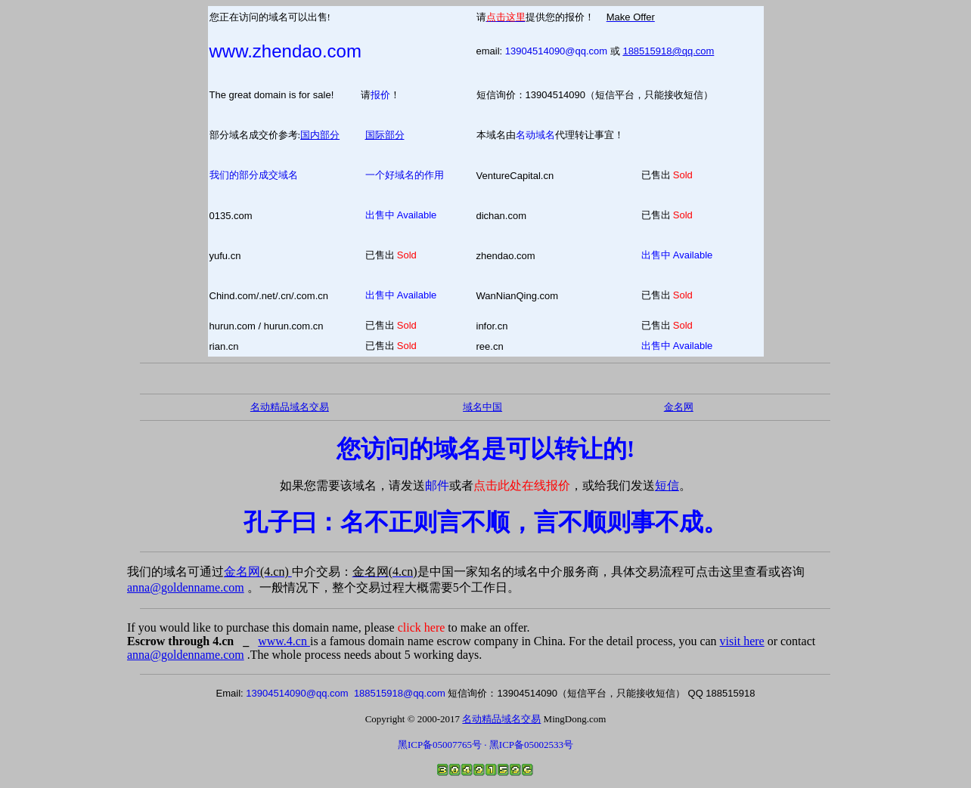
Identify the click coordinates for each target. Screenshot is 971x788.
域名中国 (482, 407)
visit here (742, 641)
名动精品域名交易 (289, 407)
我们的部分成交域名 (253, 175)
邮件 (437, 485)
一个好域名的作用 (404, 175)
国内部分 (320, 135)
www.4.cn (284, 641)
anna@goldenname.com (185, 587)
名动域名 (535, 135)
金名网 (258, 571)
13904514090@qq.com (556, 51)
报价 (380, 94)
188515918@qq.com (668, 51)
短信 (667, 485)
